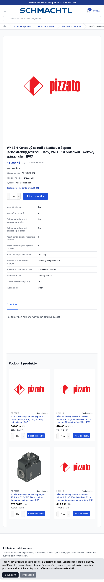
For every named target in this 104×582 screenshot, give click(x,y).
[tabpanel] (52, 86)
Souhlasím (10, 574)
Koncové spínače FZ (71, 26)
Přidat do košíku (35, 196)
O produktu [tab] (12, 304)
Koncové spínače (46, 26)
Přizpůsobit (28, 574)
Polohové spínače (22, 26)
